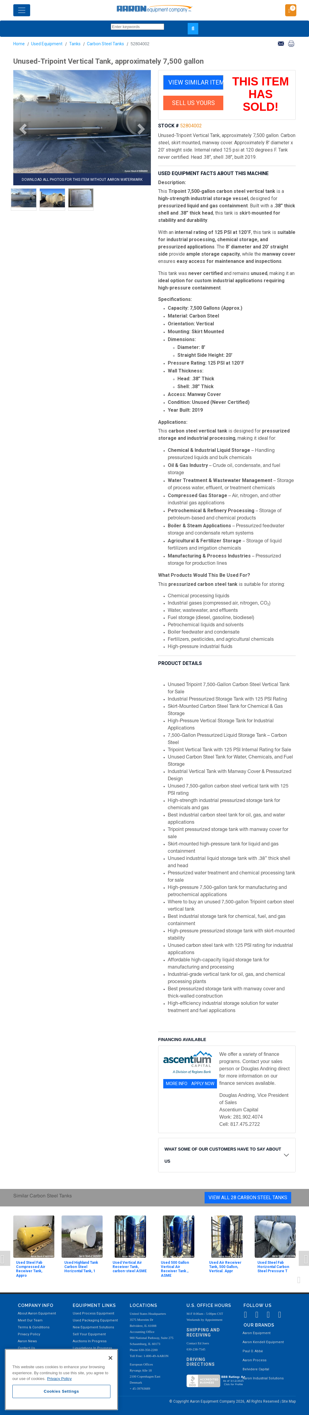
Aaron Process (254, 1360)
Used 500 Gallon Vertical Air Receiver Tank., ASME (175, 1269)
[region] (61, 1379)
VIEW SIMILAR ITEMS (195, 82)
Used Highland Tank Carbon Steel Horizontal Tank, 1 (81, 1266)
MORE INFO (176, 1083)
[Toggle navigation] (21, 10)
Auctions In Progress (90, 1341)
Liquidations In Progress (92, 1348)
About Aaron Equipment (37, 1313)
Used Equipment (46, 43)
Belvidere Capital (256, 1369)
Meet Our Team (30, 1320)
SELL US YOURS (193, 103)
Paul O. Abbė (253, 1351)
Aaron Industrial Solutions (263, 1378)
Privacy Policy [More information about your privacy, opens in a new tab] (59, 1378)
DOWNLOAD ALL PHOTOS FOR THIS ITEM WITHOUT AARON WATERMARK (82, 179)
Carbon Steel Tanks (105, 43)
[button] (20, 129)
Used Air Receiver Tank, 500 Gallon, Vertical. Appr (225, 1266)
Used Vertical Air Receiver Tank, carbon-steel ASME (130, 1266)
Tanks (75, 43)
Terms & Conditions (33, 1327)
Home (19, 43)
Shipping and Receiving (203, 1332)
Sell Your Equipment (89, 1334)
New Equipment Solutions (93, 1327)
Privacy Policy (29, 1334)
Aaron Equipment (256, 1333)
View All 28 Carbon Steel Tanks (248, 1197)
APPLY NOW (202, 1083)
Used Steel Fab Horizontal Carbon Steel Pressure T (273, 1266)
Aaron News (27, 1341)
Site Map (289, 1401)
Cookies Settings (61, 1391)
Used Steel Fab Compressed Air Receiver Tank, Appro (30, 1269)
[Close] (110, 1358)
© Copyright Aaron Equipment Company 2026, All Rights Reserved (224, 1401)
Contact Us (26, 1348)
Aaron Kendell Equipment (263, 1342)
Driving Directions (200, 1362)
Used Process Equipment (93, 1313)
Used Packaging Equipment (95, 1320)
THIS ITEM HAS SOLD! (260, 94)
